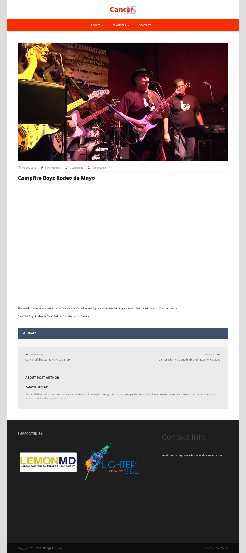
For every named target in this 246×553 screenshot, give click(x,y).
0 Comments (76, 167)
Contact (145, 25)
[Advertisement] (48, 506)
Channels (119, 25)
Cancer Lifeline (52, 167)
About (95, 25)
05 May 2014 (29, 167)
